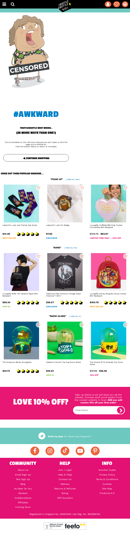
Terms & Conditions (107, 479)
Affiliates (23, 502)
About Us (23, 470)
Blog (23, 484)
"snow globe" (65, 316)
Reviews (22, 493)
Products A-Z (107, 493)
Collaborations (23, 498)
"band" (65, 247)
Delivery (65, 484)
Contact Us (65, 479)
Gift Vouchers (65, 498)
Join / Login (65, 470)
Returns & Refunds (65, 488)
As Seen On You (23, 488)
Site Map (107, 488)
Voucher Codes (107, 470)
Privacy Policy (107, 475)
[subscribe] (120, 410)
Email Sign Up (23, 475)
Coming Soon (23, 507)
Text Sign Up (23, 479)
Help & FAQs (65, 475)
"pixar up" (65, 179)
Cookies (107, 484)
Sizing (65, 493)
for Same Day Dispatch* (64, 436)
